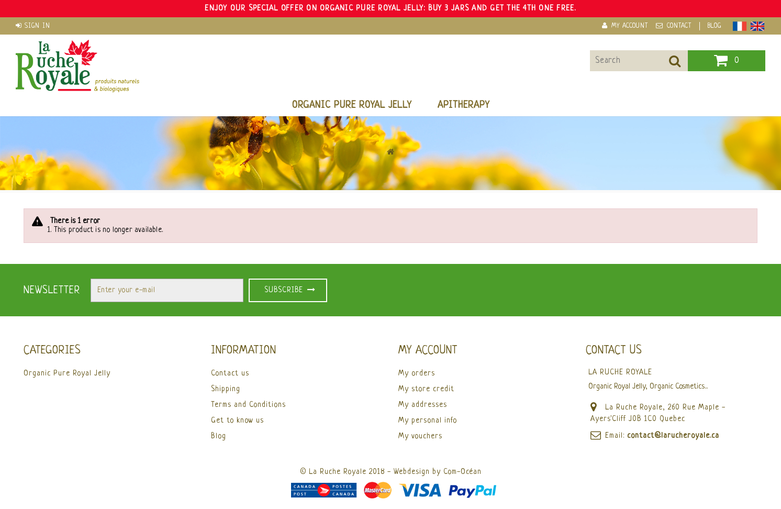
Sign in (37, 26)
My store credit (426, 389)
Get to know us (237, 420)
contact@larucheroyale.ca (673, 435)
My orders (416, 373)
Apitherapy (463, 105)
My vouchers (420, 436)
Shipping (225, 389)
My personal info (427, 420)
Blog (714, 26)
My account (428, 351)
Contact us (230, 373)
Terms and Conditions (248, 405)
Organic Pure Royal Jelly (351, 105)
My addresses (422, 405)
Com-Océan (462, 472)
